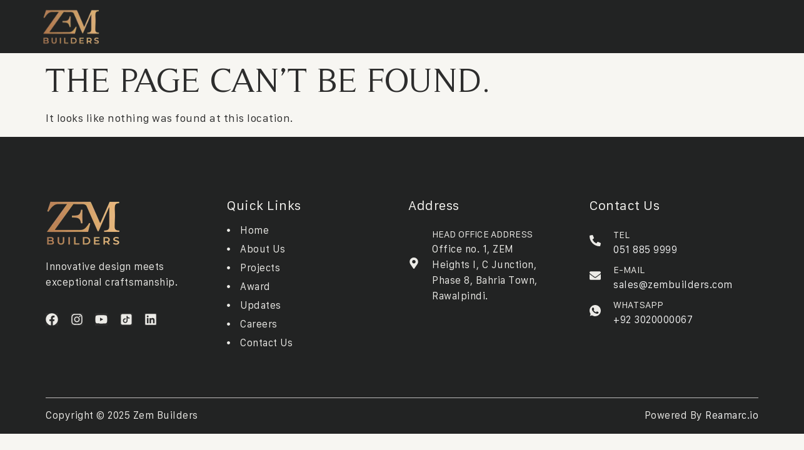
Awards (357, 23)
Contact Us (495, 23)
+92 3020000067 (653, 319)
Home (153, 23)
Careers (444, 23)
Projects (248, 23)
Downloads (307, 23)
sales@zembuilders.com (673, 284)
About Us (194, 23)
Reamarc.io (731, 415)
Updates (400, 23)
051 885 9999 (645, 249)
